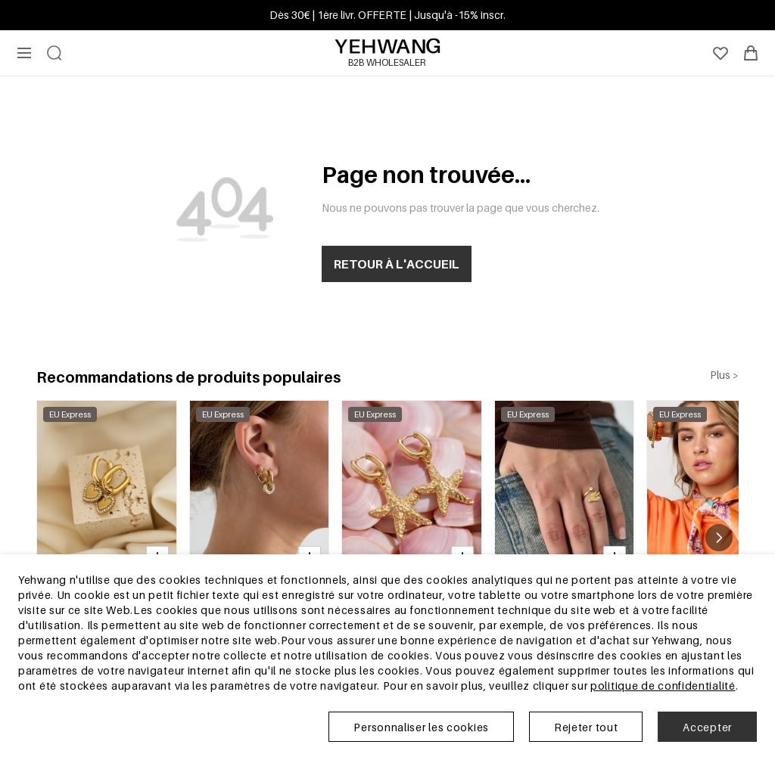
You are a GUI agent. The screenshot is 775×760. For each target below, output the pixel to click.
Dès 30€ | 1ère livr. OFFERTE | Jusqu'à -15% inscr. (387, 14)
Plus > (724, 374)
